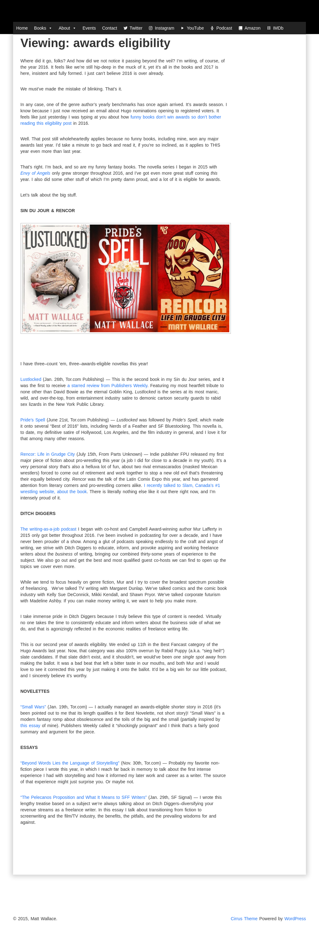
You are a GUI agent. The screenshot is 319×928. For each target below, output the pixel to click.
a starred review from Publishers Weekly (107, 385)
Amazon (252, 28)
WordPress (295, 918)
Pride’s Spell (33, 419)
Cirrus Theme (244, 918)
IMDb (278, 28)
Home (22, 28)
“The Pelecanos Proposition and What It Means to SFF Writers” (84, 797)
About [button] (67, 28)
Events (89, 28)
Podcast (224, 28)
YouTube (195, 28)
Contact (109, 28)
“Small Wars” (33, 706)
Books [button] (43, 28)
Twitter (136, 28)
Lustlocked (31, 379)
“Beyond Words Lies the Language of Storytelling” (70, 762)
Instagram (164, 28)
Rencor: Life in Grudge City (48, 454)
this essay (30, 725)
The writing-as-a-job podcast (49, 529)
